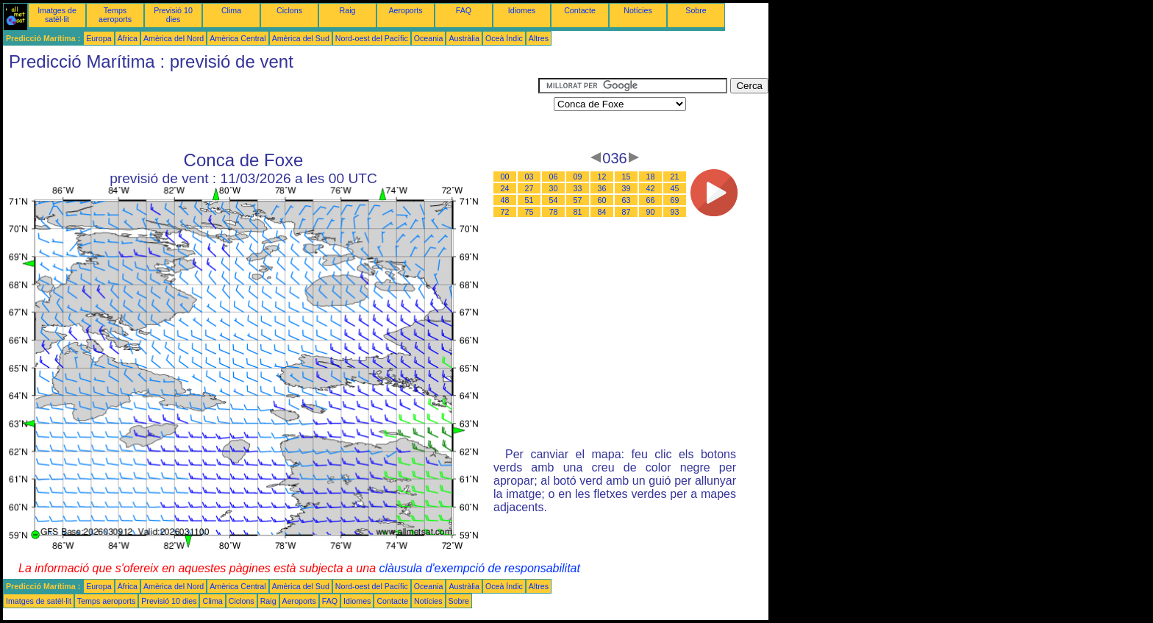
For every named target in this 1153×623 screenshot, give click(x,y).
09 (578, 176)
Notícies (638, 10)
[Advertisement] (270, 111)
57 (578, 200)
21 (675, 176)
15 (626, 176)
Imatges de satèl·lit (57, 15)
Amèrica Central (237, 38)
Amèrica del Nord (173, 38)
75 (529, 211)
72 (505, 211)
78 (553, 211)
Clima (231, 10)
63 (626, 200)
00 (505, 176)
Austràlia (464, 38)
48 (505, 200)
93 (675, 211)
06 (553, 176)
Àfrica (128, 38)
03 (529, 176)
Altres (539, 38)
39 (626, 188)
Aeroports (405, 10)
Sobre (695, 10)
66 (650, 200)
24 (505, 188)
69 (675, 200)
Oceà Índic (504, 38)
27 (529, 188)
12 (602, 176)
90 (650, 211)
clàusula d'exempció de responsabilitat (479, 568)
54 (553, 200)
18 (650, 176)
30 (553, 188)
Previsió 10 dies (173, 15)
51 (529, 200)
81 (578, 211)
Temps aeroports (115, 15)
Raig (348, 10)
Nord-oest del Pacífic (371, 38)
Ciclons (289, 10)
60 (602, 200)
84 (602, 211)
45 (675, 188)
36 (602, 188)
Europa (98, 38)
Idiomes (521, 10)
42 (650, 188)
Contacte (580, 10)
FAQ (463, 10)
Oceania (428, 38)
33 (578, 188)
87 (626, 211)
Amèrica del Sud (300, 38)
